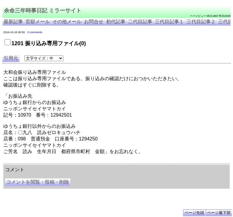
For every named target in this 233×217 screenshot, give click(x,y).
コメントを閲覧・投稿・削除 (37, 181)
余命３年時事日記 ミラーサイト (64, 161)
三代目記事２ (201, 21)
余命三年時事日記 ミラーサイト (42, 11)
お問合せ (93, 21)
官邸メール (38, 21)
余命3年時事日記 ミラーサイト (104, 161)
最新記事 (13, 21)
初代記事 (115, 21)
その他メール (66, 21)
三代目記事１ (169, 21)
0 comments (34, 32)
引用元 (11, 58)
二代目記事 (140, 21)
